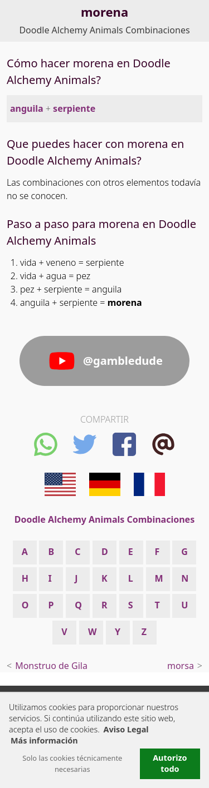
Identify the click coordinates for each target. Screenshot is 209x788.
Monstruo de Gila (51, 666)
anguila (26, 108)
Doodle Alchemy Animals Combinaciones (104, 30)
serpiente (74, 108)
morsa (180, 666)
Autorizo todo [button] (170, 763)
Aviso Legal (126, 729)
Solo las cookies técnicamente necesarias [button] (72, 763)
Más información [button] (44, 740)
